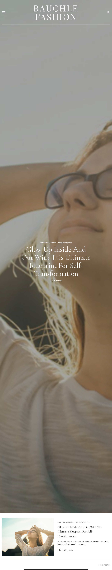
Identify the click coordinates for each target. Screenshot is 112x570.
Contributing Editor (48, 243)
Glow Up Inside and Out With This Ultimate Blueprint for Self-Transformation (56, 261)
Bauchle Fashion (56, 12)
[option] (56, 256)
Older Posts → (104, 565)
